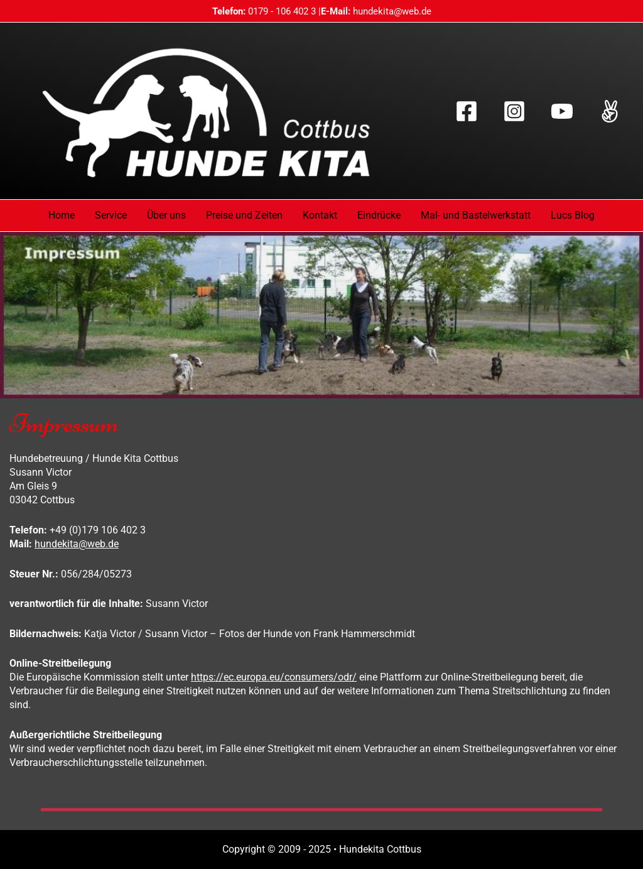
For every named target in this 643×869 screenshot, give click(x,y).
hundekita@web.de (392, 11)
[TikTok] (609, 111)
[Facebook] (466, 111)
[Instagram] (514, 111)
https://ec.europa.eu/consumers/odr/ (274, 677)
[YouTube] (562, 111)
